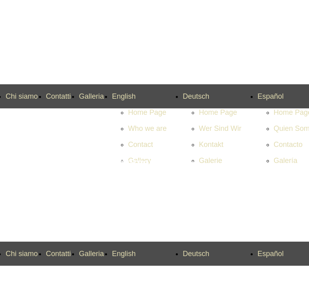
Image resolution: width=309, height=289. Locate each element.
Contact (140, 144)
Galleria (91, 96)
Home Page (147, 112)
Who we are (147, 128)
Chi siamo (22, 96)
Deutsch (196, 96)
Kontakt (211, 144)
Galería (285, 161)
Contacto (288, 144)
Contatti (58, 96)
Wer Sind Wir (220, 128)
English (124, 96)
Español (271, 96)
